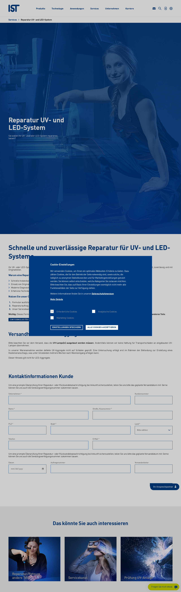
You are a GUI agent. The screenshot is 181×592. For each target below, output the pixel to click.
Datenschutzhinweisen (103, 294)
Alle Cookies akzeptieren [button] (102, 327)
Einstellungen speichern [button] (66, 327)
